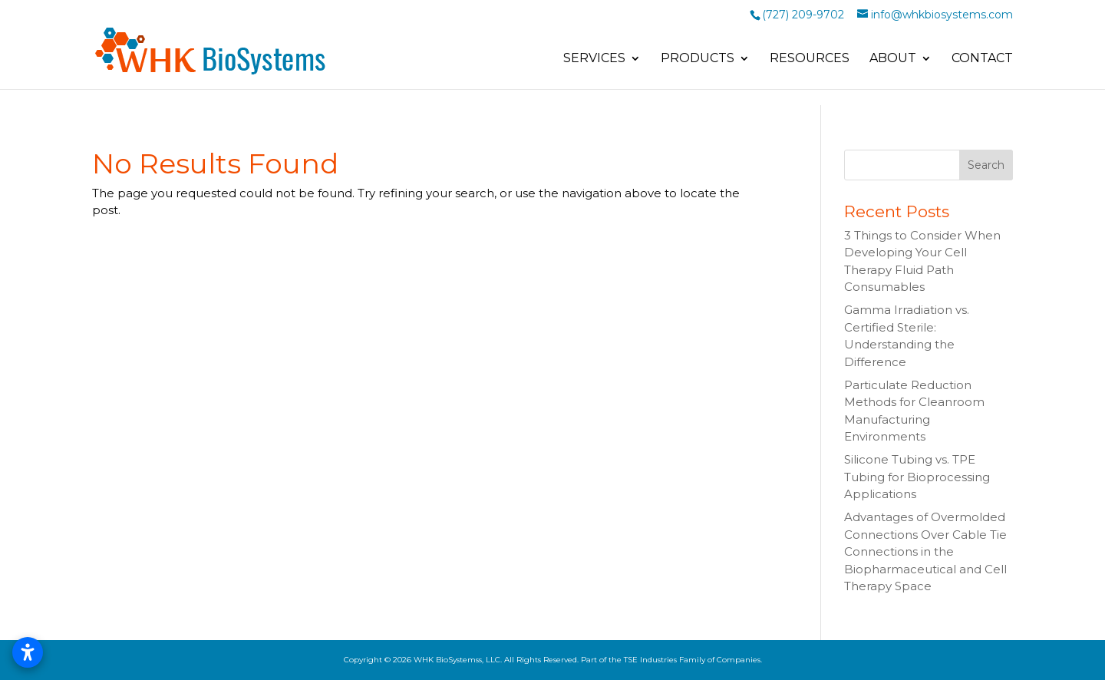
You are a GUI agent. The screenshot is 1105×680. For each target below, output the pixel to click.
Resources (809, 59)
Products (697, 59)
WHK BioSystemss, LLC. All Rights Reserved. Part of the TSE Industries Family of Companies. (588, 660)
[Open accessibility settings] (27, 652)
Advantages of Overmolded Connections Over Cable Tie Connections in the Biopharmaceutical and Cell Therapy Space (925, 551)
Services (594, 59)
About (892, 59)
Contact (982, 59)
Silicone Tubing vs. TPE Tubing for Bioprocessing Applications (917, 476)
